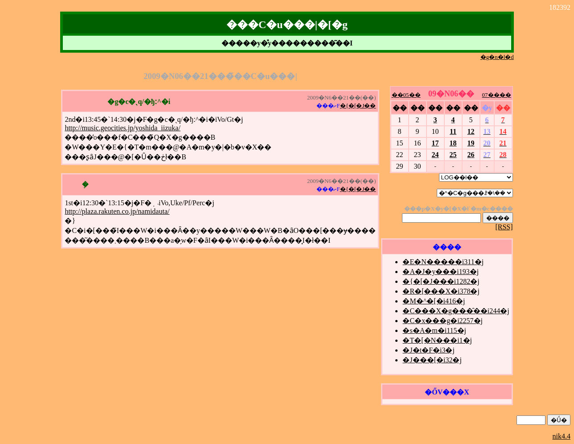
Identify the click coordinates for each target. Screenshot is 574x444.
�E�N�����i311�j (443, 262)
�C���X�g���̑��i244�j (455, 311)
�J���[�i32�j (431, 360)
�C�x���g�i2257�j (442, 320)
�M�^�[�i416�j (433, 301)
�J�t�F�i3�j (428, 350)
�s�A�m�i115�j (434, 330)
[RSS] (503, 227)
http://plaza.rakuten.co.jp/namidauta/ (117, 211)
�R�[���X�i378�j (440, 291)
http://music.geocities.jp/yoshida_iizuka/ (122, 128)
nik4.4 (561, 436)
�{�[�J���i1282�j (440, 281)
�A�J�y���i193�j (440, 271)
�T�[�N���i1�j (437, 340)
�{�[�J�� (358, 105)
